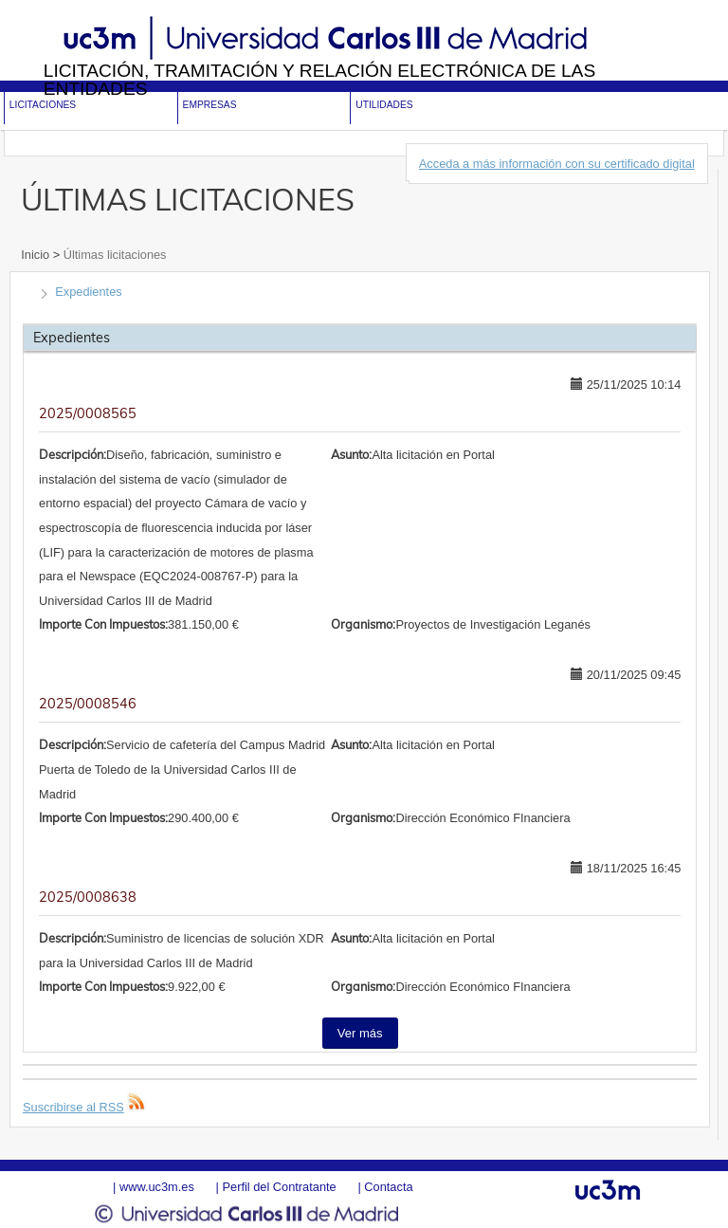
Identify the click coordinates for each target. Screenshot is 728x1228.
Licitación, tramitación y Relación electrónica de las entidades (320, 80)
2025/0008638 (87, 897)
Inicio (36, 254)
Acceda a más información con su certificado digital (557, 163)
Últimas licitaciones (113, 254)
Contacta (388, 1187)
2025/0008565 (87, 413)
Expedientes (88, 291)
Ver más (360, 1033)
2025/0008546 (87, 703)
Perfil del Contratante (279, 1187)
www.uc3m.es (156, 1187)
